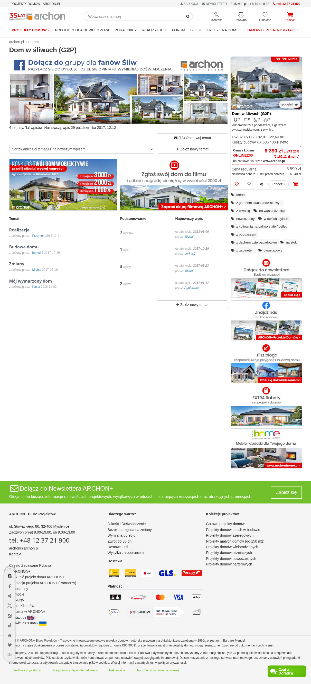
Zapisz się (286, 492)
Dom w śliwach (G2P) (251, 113)
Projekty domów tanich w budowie (233, 530)
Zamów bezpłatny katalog (273, 30)
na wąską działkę (272, 211)
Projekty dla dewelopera (82, 30)
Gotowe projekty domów (225, 524)
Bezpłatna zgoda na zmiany (130, 530)
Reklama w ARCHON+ (27, 611)
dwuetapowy (273, 250)
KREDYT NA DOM (221, 30)
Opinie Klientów (21, 606)
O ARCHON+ (20, 571)
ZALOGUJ (189, 4)
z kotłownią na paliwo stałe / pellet (261, 226)
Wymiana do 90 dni (123, 535)
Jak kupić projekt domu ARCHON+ (36, 577)
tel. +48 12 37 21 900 (39, 540)
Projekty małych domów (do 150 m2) (235, 541)
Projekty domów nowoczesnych (231, 558)
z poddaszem (246, 234)
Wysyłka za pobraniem (126, 553)
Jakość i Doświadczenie (127, 524)
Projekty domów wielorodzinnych (232, 547)
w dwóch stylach (276, 219)
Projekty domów (31, 30)
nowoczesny (245, 219)
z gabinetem (245, 250)
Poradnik (126, 30)
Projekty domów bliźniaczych (229, 553)
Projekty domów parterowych (229, 564)
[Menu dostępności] (10, 561)
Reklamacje (117, 670)
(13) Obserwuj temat (192, 138)
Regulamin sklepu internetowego (75, 670)
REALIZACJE (154, 30)
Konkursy (16, 600)
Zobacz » (278, 184)
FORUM (178, 30)
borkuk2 (189, 253)
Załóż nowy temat (192, 149)
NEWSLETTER (214, 4)
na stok (291, 242)
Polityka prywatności (28, 670)
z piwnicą (243, 211)
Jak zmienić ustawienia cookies (157, 670)
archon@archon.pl (24, 548)
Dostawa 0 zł (118, 547)
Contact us (22, 617)
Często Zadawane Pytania (30, 565)
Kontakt (15, 554)
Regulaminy (18, 589)
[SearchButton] (188, 16)
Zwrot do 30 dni (120, 541)
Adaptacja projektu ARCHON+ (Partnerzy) (42, 583)
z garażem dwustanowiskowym (259, 203)
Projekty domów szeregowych (229, 535)
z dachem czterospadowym (256, 242)
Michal (188, 271)
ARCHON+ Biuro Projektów (32, 514)
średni (240, 195)
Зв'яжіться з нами (28, 623)
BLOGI (195, 30)
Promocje (16, 594)
